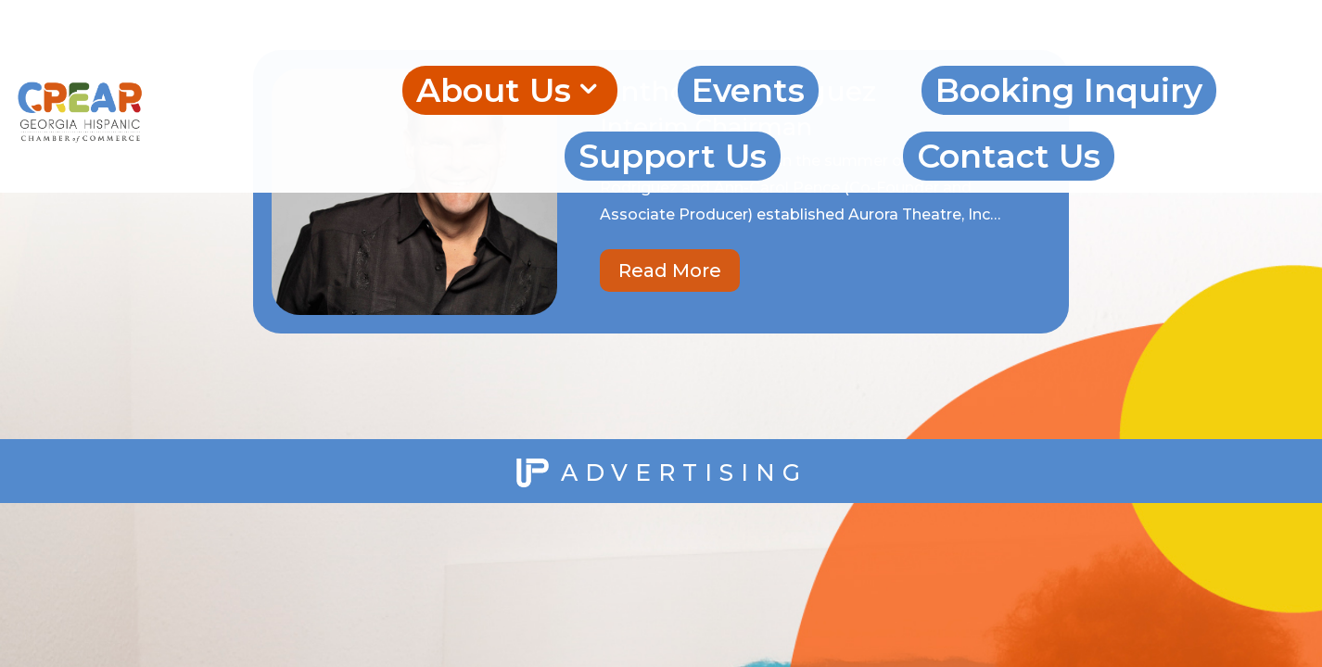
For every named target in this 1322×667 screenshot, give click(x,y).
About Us (493, 90)
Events (748, 90)
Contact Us (1008, 156)
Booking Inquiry (1068, 90)
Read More (669, 270)
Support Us (672, 156)
